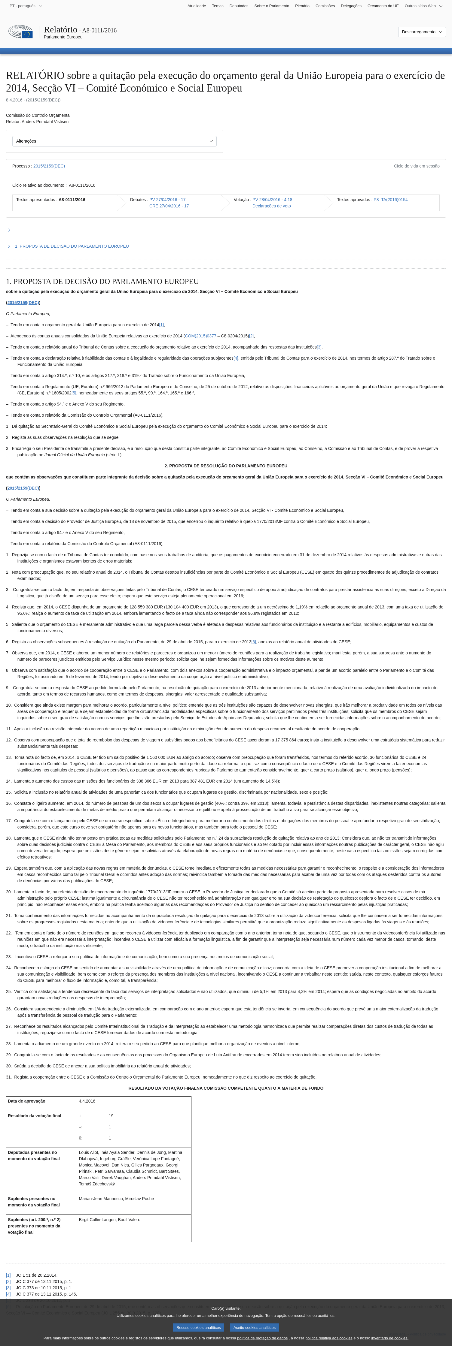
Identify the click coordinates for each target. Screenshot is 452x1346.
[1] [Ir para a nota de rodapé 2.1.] (161, 324)
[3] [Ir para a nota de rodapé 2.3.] (319, 347)
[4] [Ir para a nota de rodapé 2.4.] (236, 358)
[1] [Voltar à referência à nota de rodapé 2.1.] (8, 1275)
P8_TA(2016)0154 (391, 199)
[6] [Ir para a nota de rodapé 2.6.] (253, 641)
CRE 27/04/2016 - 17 (169, 206)
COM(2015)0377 (200, 335)
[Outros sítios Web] (424, 6)
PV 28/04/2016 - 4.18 (272, 199)
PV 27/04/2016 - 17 (167, 199)
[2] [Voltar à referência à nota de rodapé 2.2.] (8, 1281)
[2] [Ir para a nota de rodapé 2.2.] (251, 335)
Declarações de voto (271, 206)
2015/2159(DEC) (49, 166)
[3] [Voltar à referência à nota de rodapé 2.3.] (8, 1287)
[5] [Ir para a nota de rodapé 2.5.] (74, 393)
